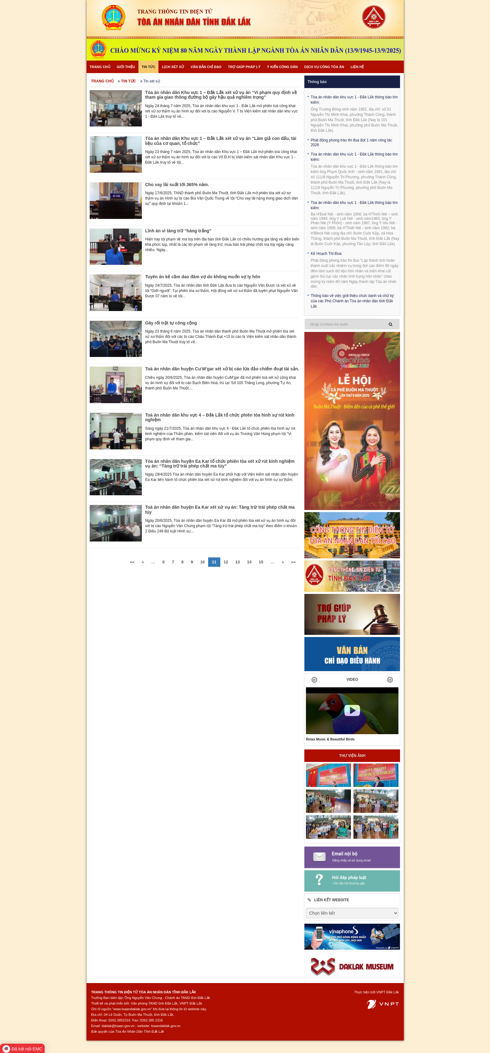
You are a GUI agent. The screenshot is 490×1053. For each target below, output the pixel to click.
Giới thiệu (126, 67)
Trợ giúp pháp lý (244, 67)
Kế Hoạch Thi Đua (326, 253)
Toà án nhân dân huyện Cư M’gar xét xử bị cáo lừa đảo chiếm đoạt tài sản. (222, 368)
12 (226, 562)
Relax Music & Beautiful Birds (330, 739)
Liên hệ (357, 67)
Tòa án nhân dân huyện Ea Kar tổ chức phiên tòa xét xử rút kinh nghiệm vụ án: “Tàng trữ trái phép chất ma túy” (219, 463)
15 (261, 562)
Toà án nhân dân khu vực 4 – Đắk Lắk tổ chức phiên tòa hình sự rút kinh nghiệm (219, 417)
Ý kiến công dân (282, 67)
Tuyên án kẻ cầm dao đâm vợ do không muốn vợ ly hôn (202, 276)
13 (237, 562)
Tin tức (148, 67)
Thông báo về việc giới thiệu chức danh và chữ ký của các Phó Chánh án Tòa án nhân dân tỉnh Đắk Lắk (352, 301)
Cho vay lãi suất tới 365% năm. (177, 184)
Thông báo (317, 82)
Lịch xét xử (173, 67)
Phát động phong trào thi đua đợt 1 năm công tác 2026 (351, 142)
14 (249, 562)
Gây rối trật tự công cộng (171, 322)
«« (132, 562)
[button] (313, 679)
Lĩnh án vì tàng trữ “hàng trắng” (178, 230)
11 (214, 562)
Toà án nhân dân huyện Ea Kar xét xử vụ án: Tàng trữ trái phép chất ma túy (219, 509)
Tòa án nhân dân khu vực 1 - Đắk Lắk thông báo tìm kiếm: (354, 100)
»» (293, 562)
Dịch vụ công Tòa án (324, 67)
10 (202, 562)
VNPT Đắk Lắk (387, 992)
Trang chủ (100, 67)
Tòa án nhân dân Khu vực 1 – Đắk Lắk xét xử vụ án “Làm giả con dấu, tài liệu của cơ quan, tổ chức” (220, 141)
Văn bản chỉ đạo (206, 67)
